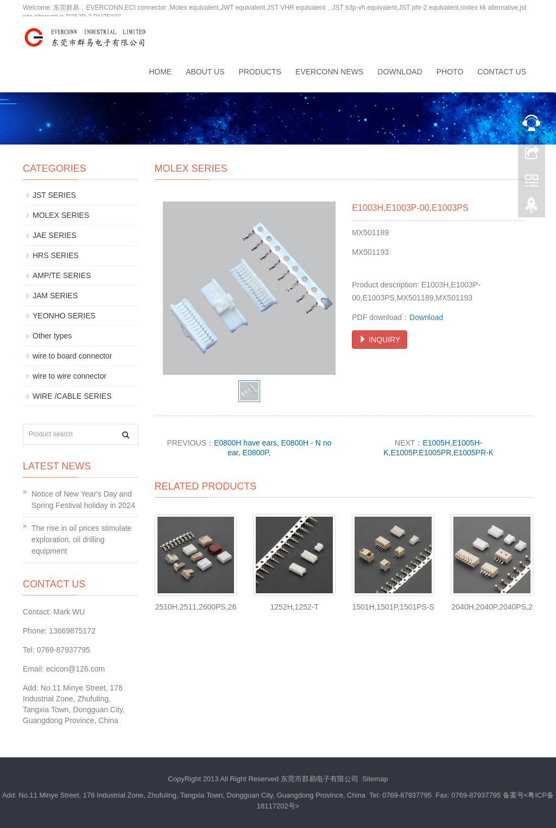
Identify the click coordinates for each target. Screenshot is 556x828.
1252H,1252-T (294, 607)
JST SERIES (54, 195)
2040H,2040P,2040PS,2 (491, 607)
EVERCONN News (329, 71)
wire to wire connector (69, 376)
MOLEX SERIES (61, 215)
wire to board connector (72, 356)
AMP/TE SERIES (62, 275)
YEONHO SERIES (64, 315)
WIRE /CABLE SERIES (72, 396)
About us (205, 71)
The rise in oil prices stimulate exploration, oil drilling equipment (81, 539)
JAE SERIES (55, 235)
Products (260, 71)
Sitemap (375, 779)
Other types (52, 335)
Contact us (501, 71)
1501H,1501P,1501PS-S (393, 607)
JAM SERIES (55, 295)
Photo (450, 71)
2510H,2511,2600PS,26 (195, 607)
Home (160, 71)
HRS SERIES (56, 255)
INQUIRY (379, 339)
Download (399, 71)
